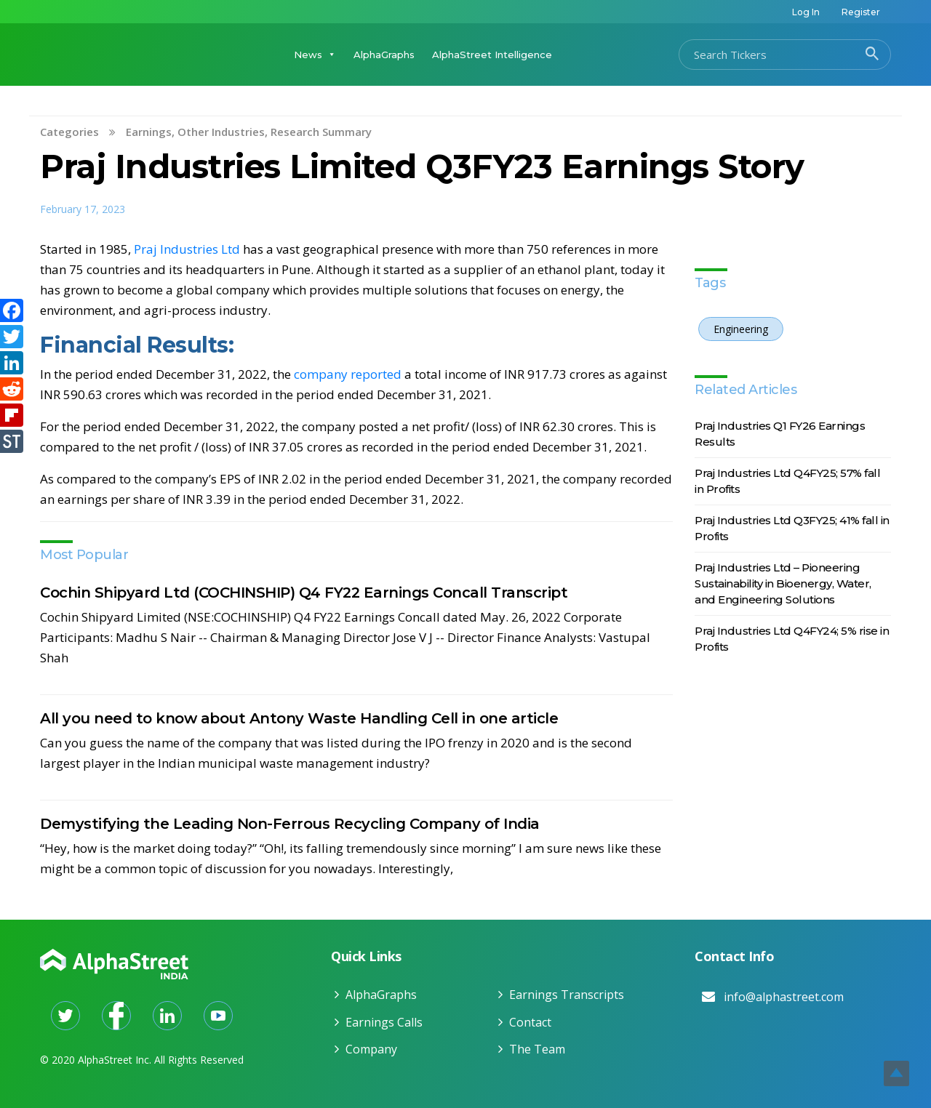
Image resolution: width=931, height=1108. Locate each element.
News (315, 54)
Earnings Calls (384, 1022)
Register (861, 12)
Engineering (741, 329)
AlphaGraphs (384, 54)
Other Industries (221, 131)
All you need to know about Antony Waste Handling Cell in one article (299, 718)
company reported (347, 374)
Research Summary (321, 131)
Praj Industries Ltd (187, 249)
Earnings (149, 131)
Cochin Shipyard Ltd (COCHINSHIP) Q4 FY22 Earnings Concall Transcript (303, 592)
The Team (537, 1049)
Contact (530, 1022)
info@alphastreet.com (784, 997)
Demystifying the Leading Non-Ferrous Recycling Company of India (290, 823)
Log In (806, 12)
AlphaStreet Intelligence (492, 54)
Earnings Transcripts (566, 995)
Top (896, 1073)
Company (371, 1049)
